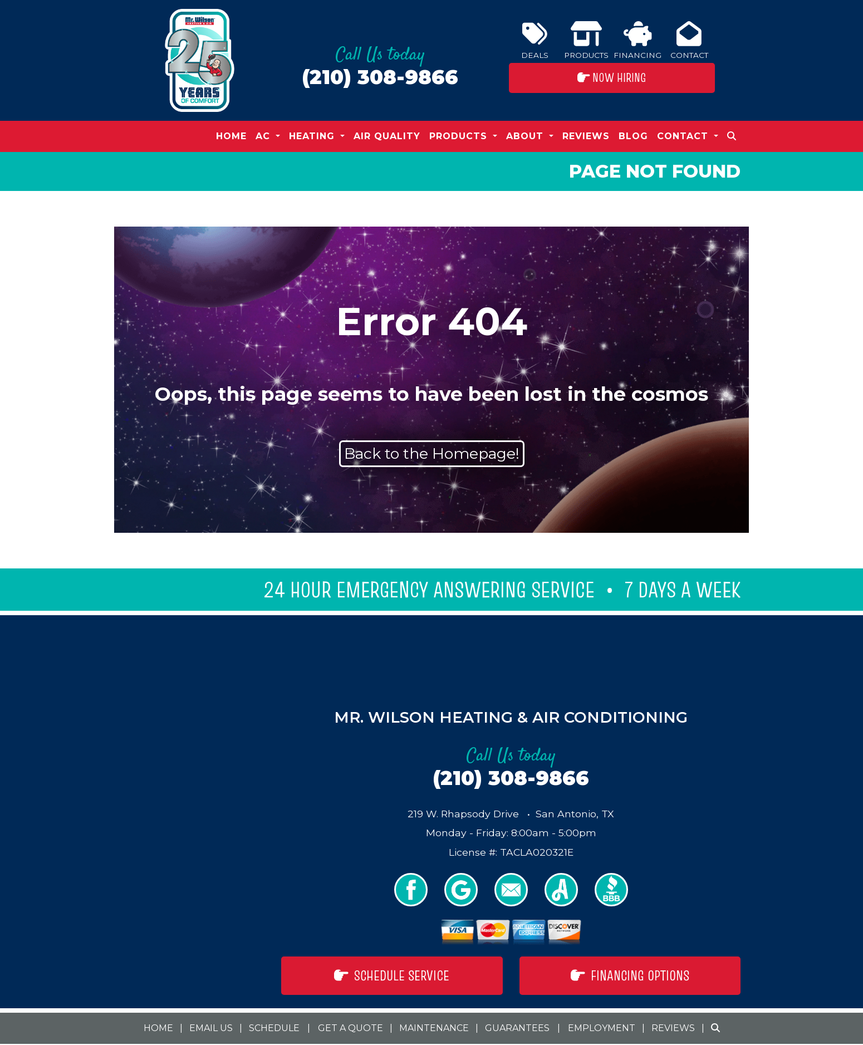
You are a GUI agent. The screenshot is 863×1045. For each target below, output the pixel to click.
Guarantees (517, 1028)
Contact (689, 40)
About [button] (526, 136)
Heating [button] (313, 136)
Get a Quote (350, 1028)
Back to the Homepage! (431, 453)
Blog (633, 136)
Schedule (274, 1028)
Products (586, 40)
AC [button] (264, 136)
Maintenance (434, 1028)
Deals (534, 40)
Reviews (586, 136)
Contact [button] (684, 136)
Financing (637, 40)
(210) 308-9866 (380, 77)
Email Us (211, 1028)
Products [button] (460, 136)
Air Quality (387, 136)
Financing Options (630, 975)
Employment (601, 1028)
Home (231, 136)
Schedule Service (391, 975)
